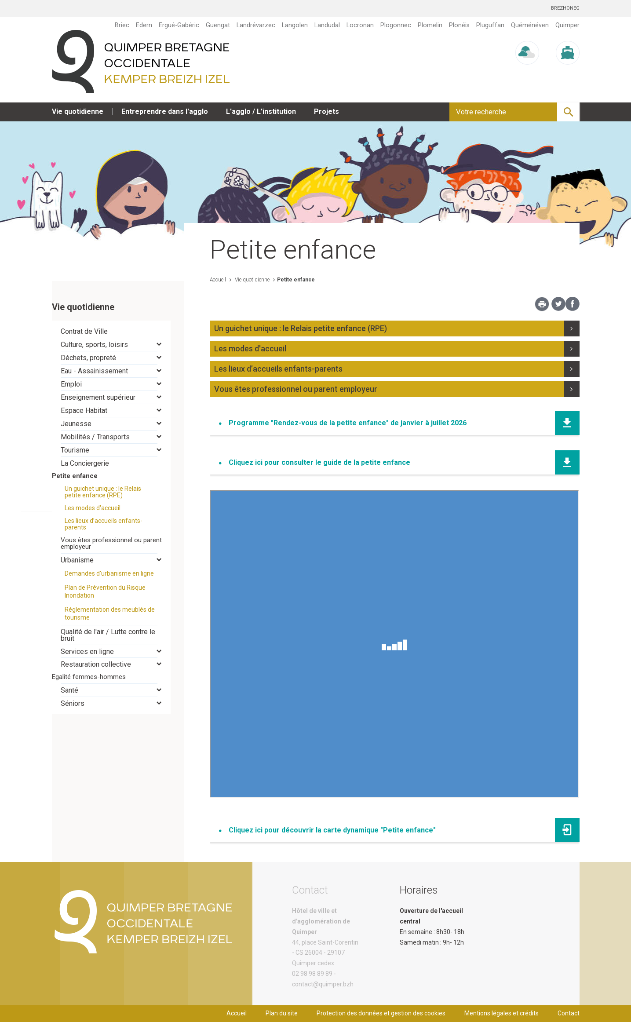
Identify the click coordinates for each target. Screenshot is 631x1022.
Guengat (218, 25)
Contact (569, 1013)
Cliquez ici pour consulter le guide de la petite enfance (319, 462)
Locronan (360, 25)
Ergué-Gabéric (179, 25)
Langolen (295, 25)
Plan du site (282, 1013)
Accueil (218, 280)
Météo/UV (527, 72)
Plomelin (430, 25)
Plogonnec (395, 25)
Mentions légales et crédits (501, 1013)
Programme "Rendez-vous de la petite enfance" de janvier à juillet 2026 (348, 423)
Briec (122, 25)
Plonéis (459, 25)
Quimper (567, 25)
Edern (144, 25)
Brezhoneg (565, 8)
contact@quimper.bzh (323, 984)
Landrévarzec (256, 25)
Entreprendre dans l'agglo (164, 111)
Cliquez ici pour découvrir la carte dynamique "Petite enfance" (332, 830)
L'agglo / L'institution (261, 111)
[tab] (111, 331)
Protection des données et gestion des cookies (381, 1013)
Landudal (327, 25)
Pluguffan (490, 25)
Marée (568, 72)
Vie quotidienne (77, 111)
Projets (326, 111)
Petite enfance (296, 280)
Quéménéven (530, 25)
